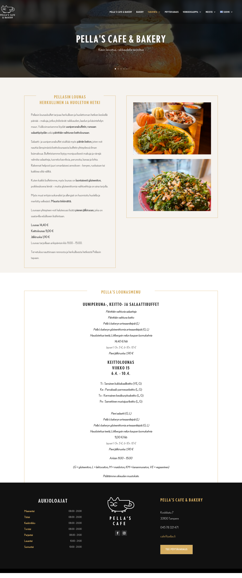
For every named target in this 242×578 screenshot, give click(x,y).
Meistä (209, 12)
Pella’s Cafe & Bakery (121, 12)
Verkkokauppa (190, 12)
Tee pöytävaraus (176, 549)
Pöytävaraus (172, 12)
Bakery (140, 12)
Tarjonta (152, 12)
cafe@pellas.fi (168, 536)
